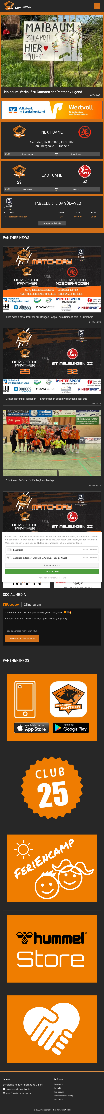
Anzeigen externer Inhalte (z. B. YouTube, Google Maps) (40, 557)
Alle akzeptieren (52, 571)
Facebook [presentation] (11, 604)
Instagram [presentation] (32, 604)
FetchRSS (31, 630)
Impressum (42, 578)
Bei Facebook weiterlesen (22, 638)
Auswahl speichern (52, 565)
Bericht (76, 189)
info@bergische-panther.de (18, 1089)
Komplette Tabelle (52, 223)
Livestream (27, 154)
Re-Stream (28, 189)
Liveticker (76, 154)
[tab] (12, 604)
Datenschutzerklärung (57, 578)
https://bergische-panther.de (18, 1093)
